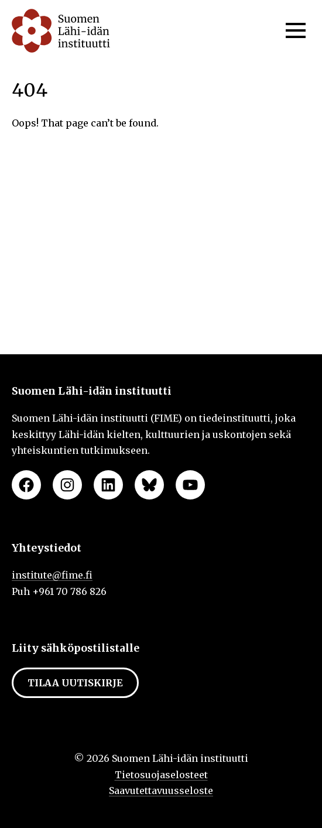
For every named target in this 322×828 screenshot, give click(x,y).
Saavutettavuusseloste (161, 790)
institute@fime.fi (52, 575)
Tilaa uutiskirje (75, 683)
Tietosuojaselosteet (161, 775)
